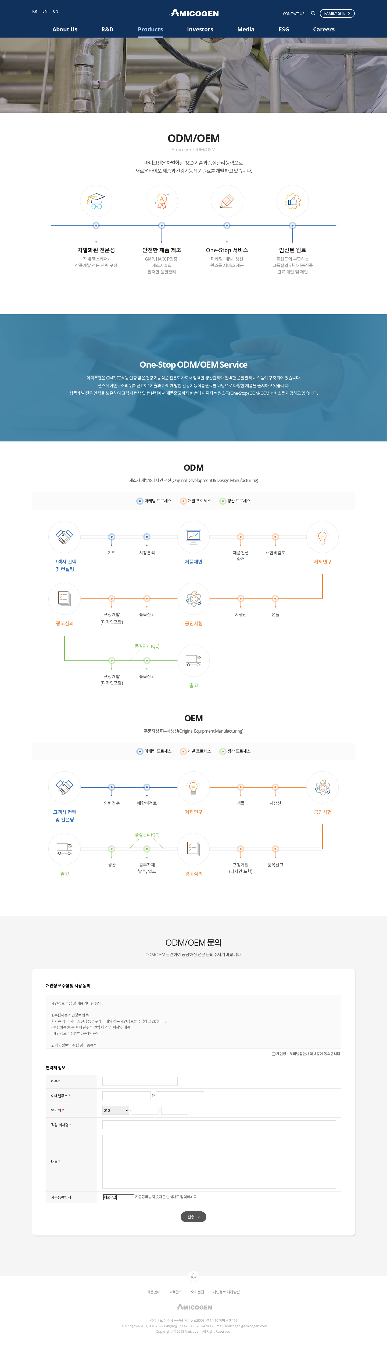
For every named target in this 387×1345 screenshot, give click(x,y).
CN (55, 11)
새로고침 (110, 1197)
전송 (191, 1216)
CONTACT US (293, 13)
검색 (313, 13)
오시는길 (197, 1292)
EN (45, 11)
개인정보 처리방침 (226, 1292)
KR (34, 11)
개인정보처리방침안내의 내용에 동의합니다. (306, 1053)
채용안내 (153, 1292)
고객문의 (175, 1292)
